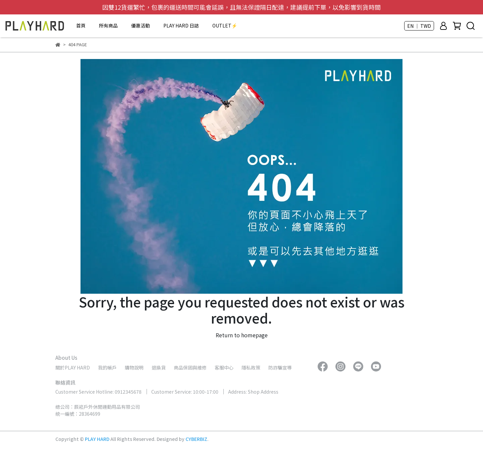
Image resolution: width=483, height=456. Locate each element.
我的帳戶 (107, 367)
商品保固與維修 (190, 367)
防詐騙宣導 (280, 367)
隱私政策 (250, 367)
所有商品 (108, 25)
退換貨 (159, 367)
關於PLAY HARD (72, 367)
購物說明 (134, 367)
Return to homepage (242, 335)
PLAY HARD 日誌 (181, 25)
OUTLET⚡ (224, 25)
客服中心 (224, 367)
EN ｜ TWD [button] (419, 26)
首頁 (81, 25)
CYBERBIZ (196, 439)
